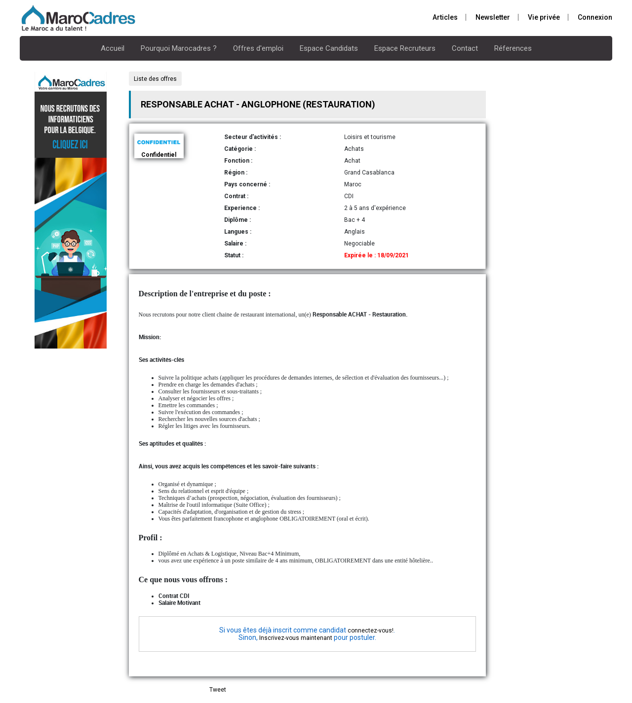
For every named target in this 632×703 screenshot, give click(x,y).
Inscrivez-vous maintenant (295, 637)
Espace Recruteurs (404, 48)
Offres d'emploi (258, 48)
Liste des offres (155, 78)
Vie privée (544, 17)
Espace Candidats (329, 48)
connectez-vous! (371, 630)
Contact (465, 48)
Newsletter (492, 17)
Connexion (595, 17)
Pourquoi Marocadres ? (179, 48)
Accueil (112, 48)
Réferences (513, 48)
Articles (445, 17)
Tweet (217, 689)
